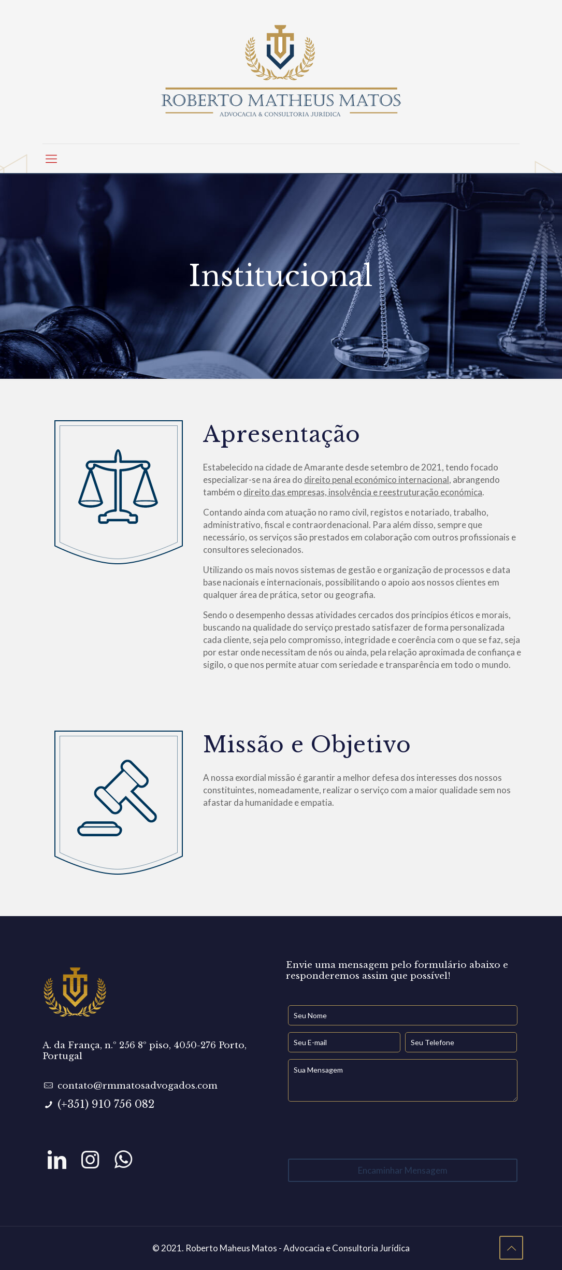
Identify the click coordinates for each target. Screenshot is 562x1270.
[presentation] (366, 1130)
